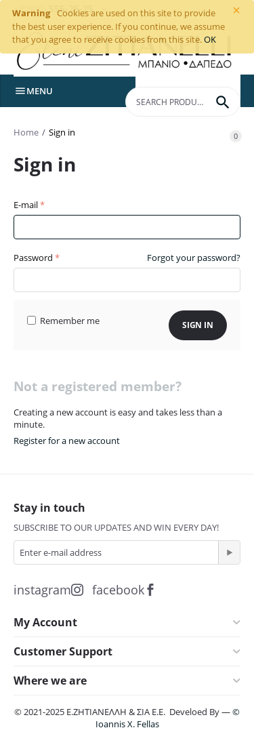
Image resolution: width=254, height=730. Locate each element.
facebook (124, 590)
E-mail (26, 205)
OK (210, 39)
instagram (48, 590)
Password (33, 257)
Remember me (63, 321)
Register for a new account (67, 440)
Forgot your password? (193, 257)
